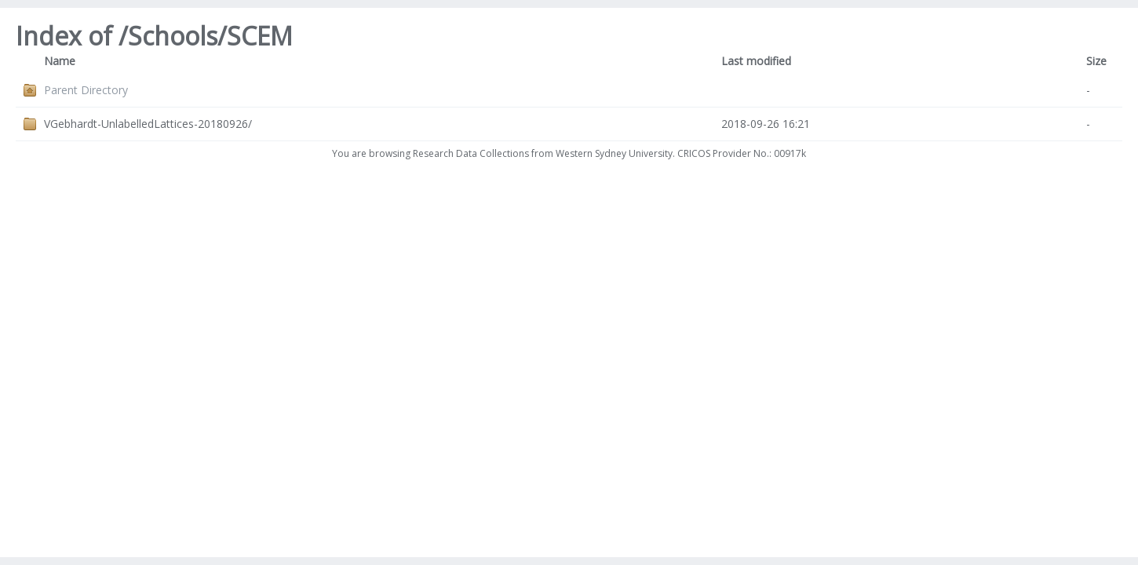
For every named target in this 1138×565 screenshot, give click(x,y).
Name (59, 60)
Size (1096, 60)
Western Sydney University (614, 153)
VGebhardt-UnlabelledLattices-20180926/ (148, 123)
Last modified (756, 60)
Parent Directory (86, 89)
